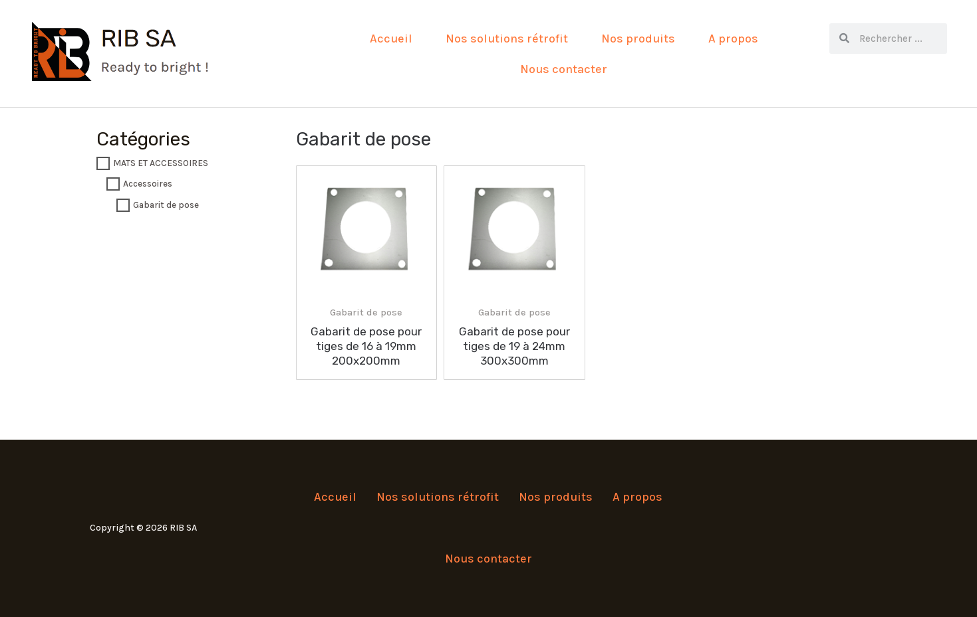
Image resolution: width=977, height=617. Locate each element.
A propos (733, 38)
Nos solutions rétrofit (507, 38)
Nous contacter (563, 69)
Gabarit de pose (166, 205)
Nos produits (638, 38)
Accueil (391, 38)
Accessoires (147, 184)
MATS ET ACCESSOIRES (160, 163)
